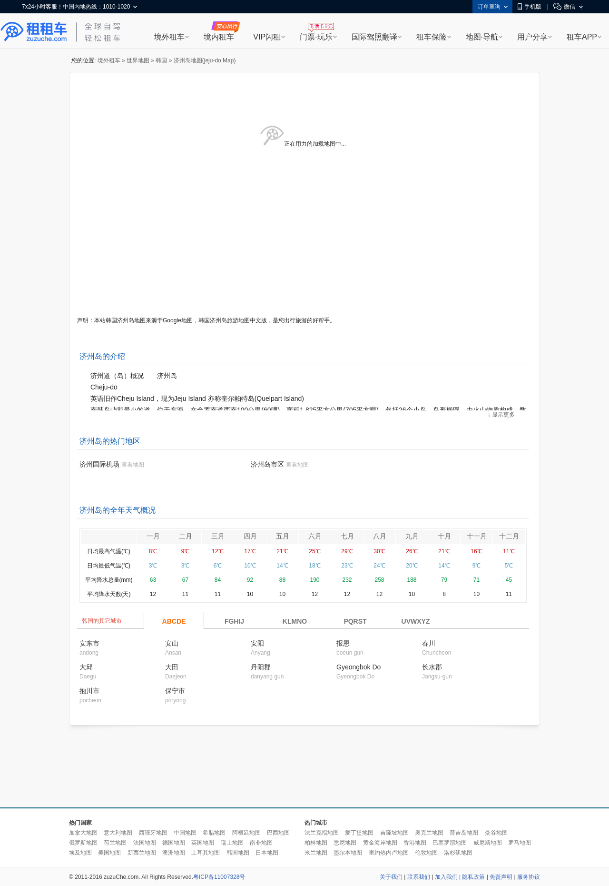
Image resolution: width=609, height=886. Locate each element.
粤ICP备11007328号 (219, 877)
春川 (428, 643)
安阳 (257, 643)
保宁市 (175, 691)
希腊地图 (214, 832)
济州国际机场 (99, 464)
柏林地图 (315, 842)
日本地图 (266, 852)
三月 (218, 536)
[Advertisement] (304, 767)
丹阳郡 (261, 667)
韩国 (161, 60)
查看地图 (132, 464)
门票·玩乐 (316, 37)
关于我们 (391, 877)
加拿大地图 (83, 832)
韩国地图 (237, 852)
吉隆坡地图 (394, 832)
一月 (153, 536)
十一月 (477, 536)
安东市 (89, 643)
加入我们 (446, 877)
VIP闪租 (267, 37)
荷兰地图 (115, 842)
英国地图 (202, 842)
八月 (379, 536)
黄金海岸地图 (380, 842)
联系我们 (418, 877)
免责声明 (501, 877)
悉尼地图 (345, 842)
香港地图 (414, 842)
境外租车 (169, 37)
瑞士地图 (232, 842)
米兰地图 (315, 852)
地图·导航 (482, 37)
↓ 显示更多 (501, 414)
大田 (171, 667)
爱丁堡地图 (359, 832)
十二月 (509, 536)
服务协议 (528, 877)
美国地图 (109, 852)
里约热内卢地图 (389, 852)
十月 (444, 536)
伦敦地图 (426, 852)
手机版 (529, 6)
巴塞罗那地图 (449, 842)
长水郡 (432, 667)
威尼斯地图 (487, 842)
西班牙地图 (153, 832)
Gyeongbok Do (358, 667)
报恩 (343, 643)
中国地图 (185, 832)
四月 (250, 536)
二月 (185, 536)
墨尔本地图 (348, 852)
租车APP (582, 37)
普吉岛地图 (464, 832)
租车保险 (431, 37)
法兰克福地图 (321, 832)
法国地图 (144, 842)
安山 (171, 643)
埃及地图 (80, 852)
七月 (347, 536)
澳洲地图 (173, 852)
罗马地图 (519, 842)
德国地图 (173, 842)
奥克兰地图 (429, 832)
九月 (412, 536)
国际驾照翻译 (374, 37)
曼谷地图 (496, 832)
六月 (315, 536)
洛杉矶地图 (458, 852)
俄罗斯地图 (83, 842)
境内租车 (219, 37)
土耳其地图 (205, 852)
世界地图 (138, 60)
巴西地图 (278, 832)
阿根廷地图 (246, 832)
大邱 (86, 667)
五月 (282, 536)
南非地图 (261, 842)
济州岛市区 (267, 464)
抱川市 (89, 691)
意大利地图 (118, 832)
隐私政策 (473, 877)
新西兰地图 (142, 852)
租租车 (34, 31)
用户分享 (532, 37)
